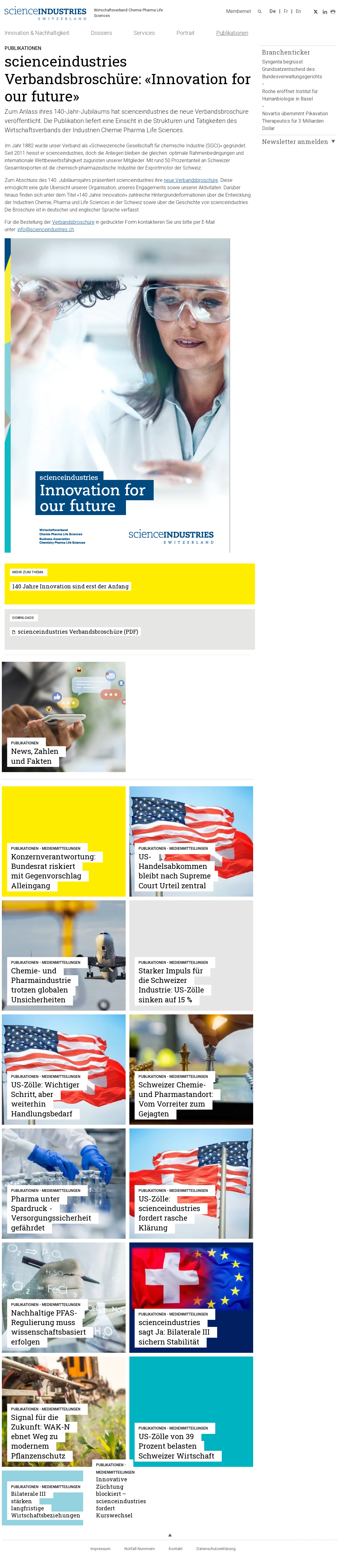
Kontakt (176, 1548)
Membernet (238, 11)
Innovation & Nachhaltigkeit (37, 33)
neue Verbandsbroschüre (191, 180)
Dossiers (101, 33)
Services (144, 33)
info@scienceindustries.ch (46, 229)
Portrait (185, 33)
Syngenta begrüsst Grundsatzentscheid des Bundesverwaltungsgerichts (292, 69)
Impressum (101, 1548)
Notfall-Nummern (139, 1548)
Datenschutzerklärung (216, 1548)
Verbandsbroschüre (73, 222)
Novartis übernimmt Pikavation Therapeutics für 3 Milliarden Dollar (295, 121)
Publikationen (232, 33)
